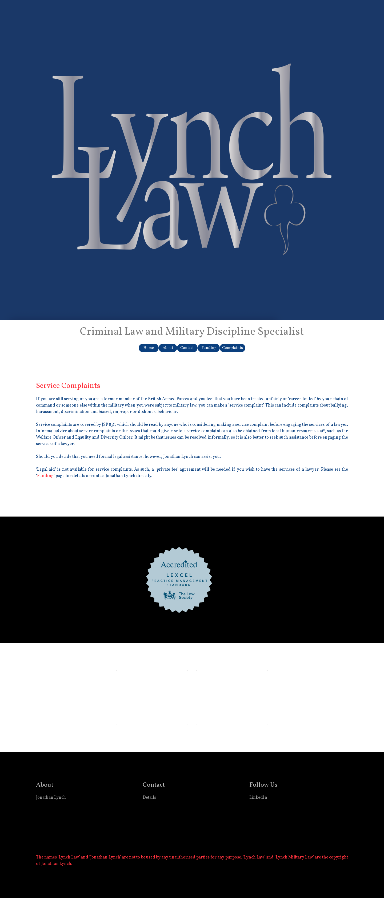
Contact (187, 347)
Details (149, 798)
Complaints (232, 347)
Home (148, 347)
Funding (208, 347)
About (168, 347)
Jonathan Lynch (51, 798)
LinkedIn (258, 798)
